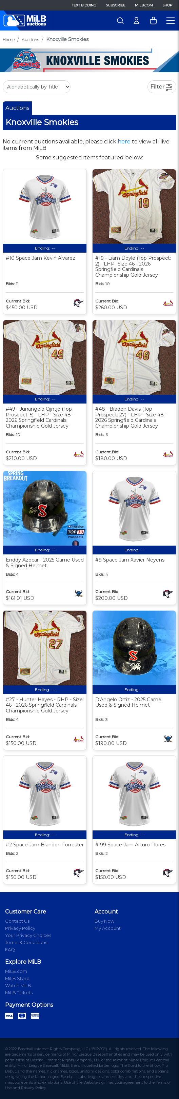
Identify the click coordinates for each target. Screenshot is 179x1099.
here (124, 141)
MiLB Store (17, 978)
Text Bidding (84, 5)
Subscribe (115, 5)
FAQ (10, 949)
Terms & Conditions (26, 942)
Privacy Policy (20, 928)
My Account (108, 928)
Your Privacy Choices (28, 935)
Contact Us (17, 921)
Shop (167, 5)
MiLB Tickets (19, 992)
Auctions (30, 39)
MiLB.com (144, 5)
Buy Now (104, 921)
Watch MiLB (18, 985)
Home (9, 39)
